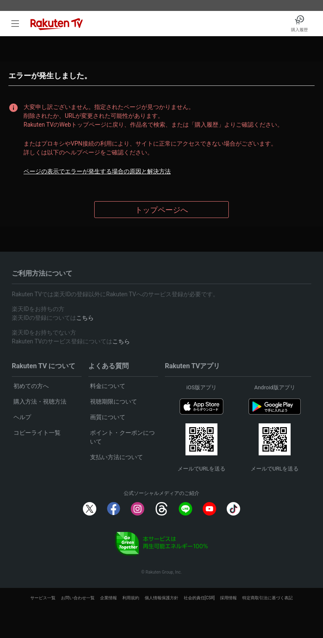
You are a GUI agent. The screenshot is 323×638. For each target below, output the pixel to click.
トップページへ (161, 209)
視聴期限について (113, 401)
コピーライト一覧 (37, 432)
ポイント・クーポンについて (122, 437)
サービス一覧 (43, 597)
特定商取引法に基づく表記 (267, 597)
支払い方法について (116, 457)
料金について (107, 386)
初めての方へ (31, 386)
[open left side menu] (15, 23)
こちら (85, 317)
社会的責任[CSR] (199, 597)
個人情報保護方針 (161, 597)
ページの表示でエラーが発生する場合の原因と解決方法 (97, 171)
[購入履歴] (299, 23)
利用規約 (130, 597)
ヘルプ (22, 417)
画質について (107, 417)
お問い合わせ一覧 (78, 597)
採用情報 (228, 597)
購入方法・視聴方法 (39, 401)
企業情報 (108, 597)
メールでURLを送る (201, 468)
